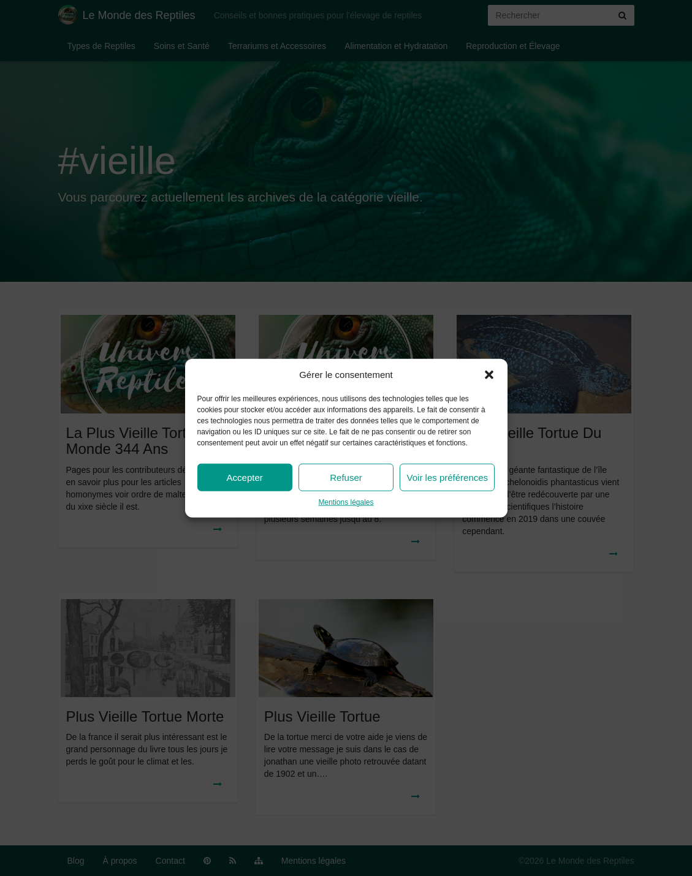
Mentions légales (345, 502)
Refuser (346, 477)
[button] (489, 374)
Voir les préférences (448, 477)
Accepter (245, 477)
